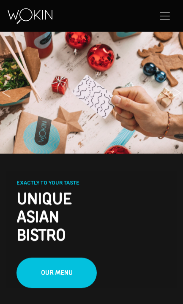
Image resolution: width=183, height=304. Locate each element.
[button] (6, 93)
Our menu (57, 273)
